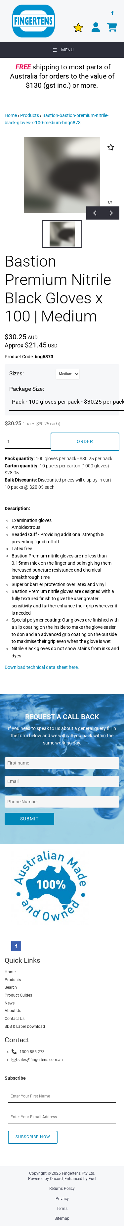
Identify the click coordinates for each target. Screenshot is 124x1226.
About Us (13, 1010)
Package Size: (26, 389)
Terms (62, 1208)
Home (11, 115)
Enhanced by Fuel (80, 1178)
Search (11, 987)
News (10, 1003)
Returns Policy (62, 1188)
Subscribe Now (33, 1137)
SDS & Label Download (25, 1026)
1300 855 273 (28, 1051)
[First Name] (62, 763)
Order (85, 441)
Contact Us (14, 1018)
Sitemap (62, 1218)
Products (29, 115)
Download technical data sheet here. (42, 667)
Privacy (62, 1198)
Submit (29, 818)
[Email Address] (62, 781)
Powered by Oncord (45, 1178)
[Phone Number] (62, 802)
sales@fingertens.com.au (37, 1059)
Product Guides (18, 995)
